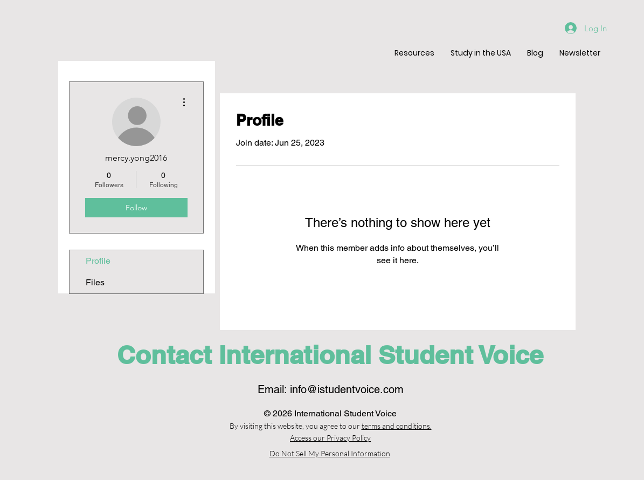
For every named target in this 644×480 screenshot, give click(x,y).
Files (95, 282)
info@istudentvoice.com (347, 389)
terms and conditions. (397, 425)
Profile (98, 261)
